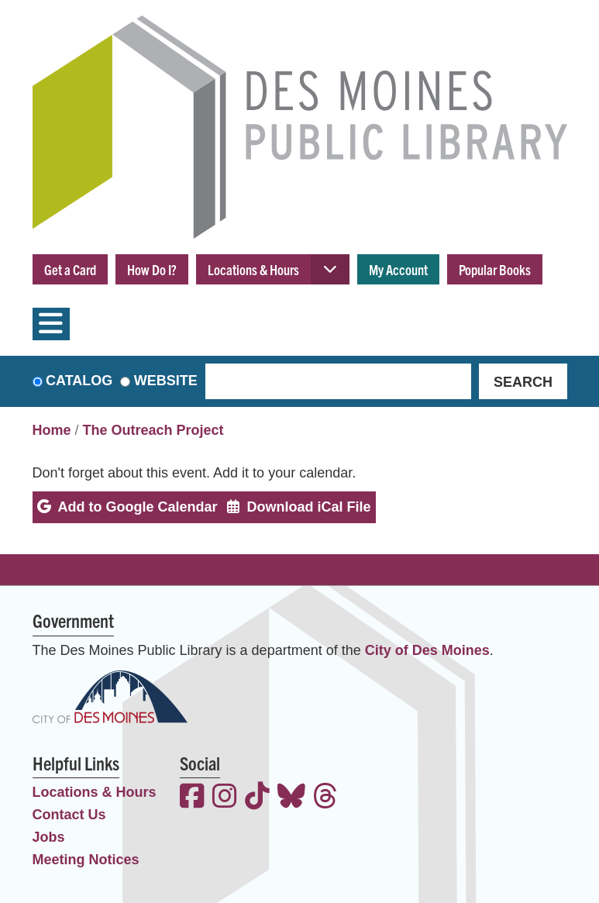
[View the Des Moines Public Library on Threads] (325, 798)
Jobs (49, 837)
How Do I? (152, 269)
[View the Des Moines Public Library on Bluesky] (291, 798)
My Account (398, 269)
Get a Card (70, 269)
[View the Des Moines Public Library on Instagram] (224, 798)
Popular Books (495, 269)
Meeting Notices (86, 859)
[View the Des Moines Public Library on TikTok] (257, 798)
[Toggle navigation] (51, 324)
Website (166, 380)
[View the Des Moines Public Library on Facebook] (192, 798)
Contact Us (69, 814)
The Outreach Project (153, 430)
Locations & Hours (253, 269)
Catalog (79, 380)
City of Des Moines (427, 650)
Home (52, 430)
